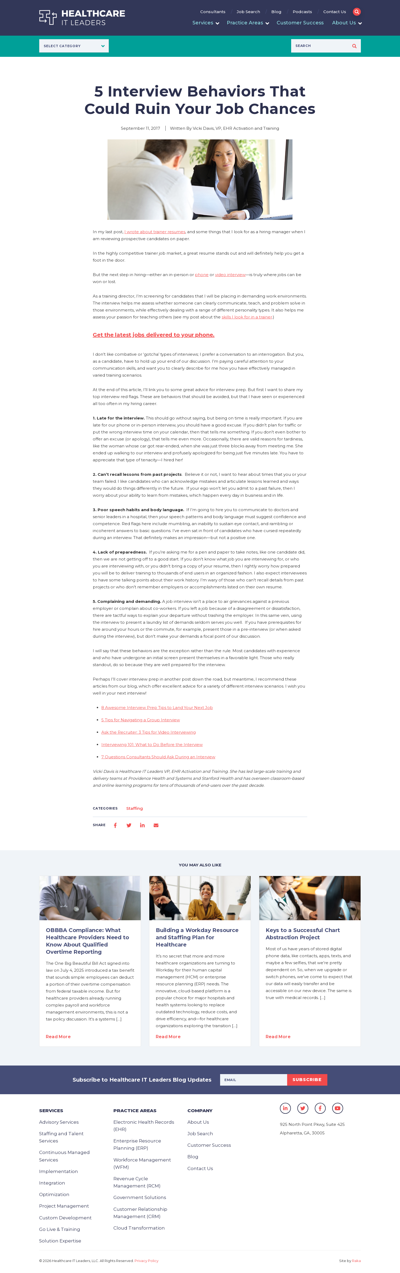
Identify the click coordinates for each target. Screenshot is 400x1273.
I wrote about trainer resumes (154, 231)
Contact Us (334, 11)
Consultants (212, 11)
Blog (276, 11)
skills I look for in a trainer (247, 317)
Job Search (248, 11)
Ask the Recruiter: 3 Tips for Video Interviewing (148, 732)
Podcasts (302, 11)
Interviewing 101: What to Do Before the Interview (152, 744)
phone (202, 274)
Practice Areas (245, 23)
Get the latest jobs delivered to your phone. (153, 335)
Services (202, 23)
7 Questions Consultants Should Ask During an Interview (158, 756)
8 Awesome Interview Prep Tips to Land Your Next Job (157, 707)
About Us (344, 23)
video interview (230, 274)
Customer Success (300, 23)
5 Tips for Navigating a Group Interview (140, 719)
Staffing (134, 808)
